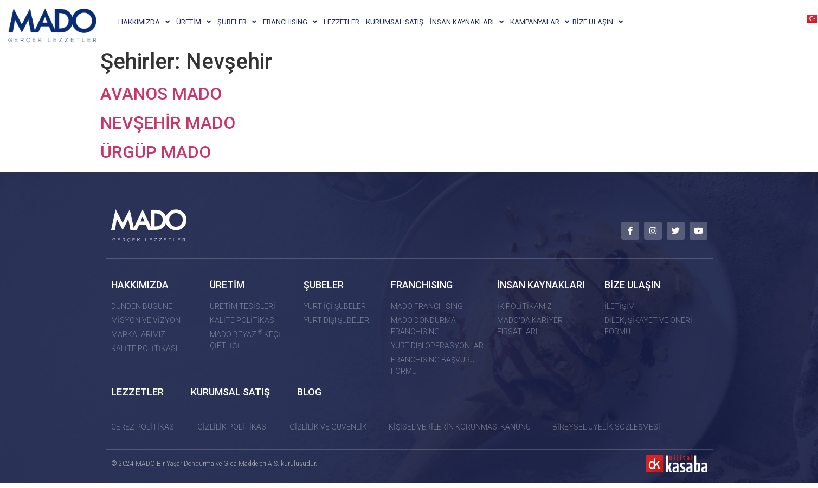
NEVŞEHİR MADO (167, 129)
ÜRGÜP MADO (155, 158)
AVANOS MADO (161, 100)
